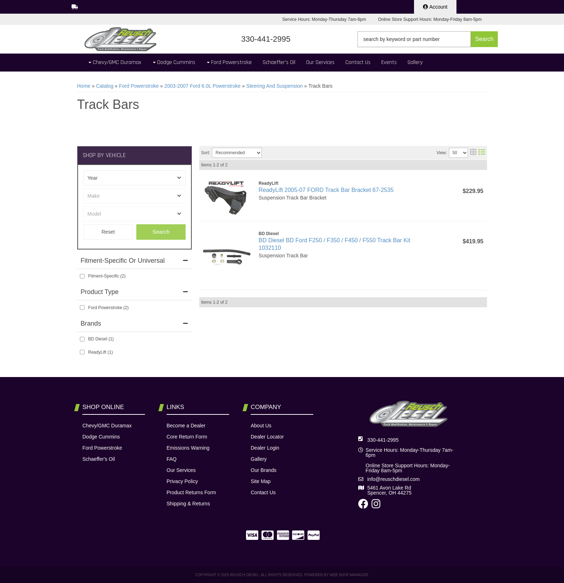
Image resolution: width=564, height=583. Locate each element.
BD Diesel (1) (101, 338)
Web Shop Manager (348, 575)
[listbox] (134, 177)
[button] (428, 39)
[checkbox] (82, 276)
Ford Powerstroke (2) (108, 307)
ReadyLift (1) (100, 352)
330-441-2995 (383, 440)
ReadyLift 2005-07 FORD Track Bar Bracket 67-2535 (326, 190)
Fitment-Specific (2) (107, 276)
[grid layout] (473, 153)
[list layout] (481, 153)
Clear (108, 232)
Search (161, 232)
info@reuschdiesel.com (393, 479)
